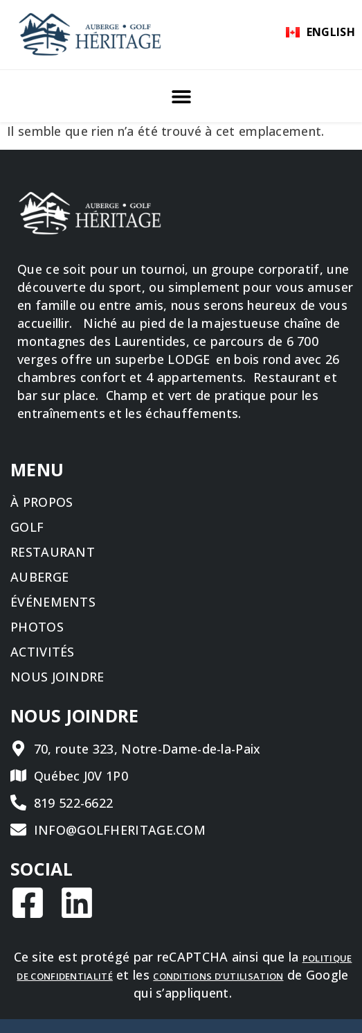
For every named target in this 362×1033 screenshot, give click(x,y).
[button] (181, 96)
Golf (27, 527)
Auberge (39, 576)
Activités (42, 651)
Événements (53, 601)
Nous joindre (57, 676)
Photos (37, 626)
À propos (41, 502)
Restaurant (52, 552)
